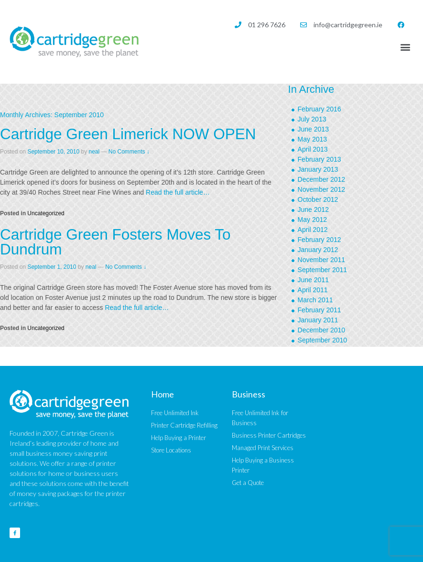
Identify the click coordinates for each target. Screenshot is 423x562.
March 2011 (315, 300)
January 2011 (318, 320)
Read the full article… (177, 192)
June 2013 (313, 129)
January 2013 (318, 169)
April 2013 (313, 149)
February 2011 (319, 310)
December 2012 (322, 179)
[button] (405, 47)
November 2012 (322, 189)
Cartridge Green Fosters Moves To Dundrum (115, 242)
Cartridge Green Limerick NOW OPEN (128, 134)
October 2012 (318, 199)
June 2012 (313, 209)
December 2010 (322, 330)
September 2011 (322, 270)
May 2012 (312, 219)
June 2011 (313, 280)
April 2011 (313, 290)
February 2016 (319, 109)
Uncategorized (45, 213)
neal (93, 151)
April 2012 (313, 229)
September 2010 (322, 340)
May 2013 (312, 139)
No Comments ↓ (129, 151)
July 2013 (312, 119)
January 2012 (318, 249)
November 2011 (322, 260)
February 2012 (319, 239)
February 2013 (319, 159)
